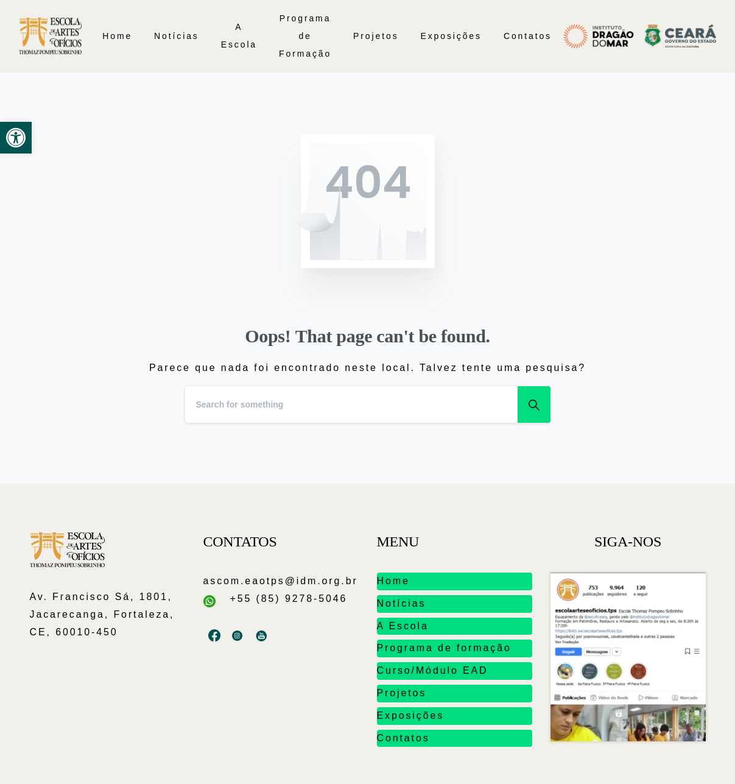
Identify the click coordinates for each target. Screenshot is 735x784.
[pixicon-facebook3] (215, 636)
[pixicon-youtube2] (262, 636)
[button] (16, 138)
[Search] (351, 404)
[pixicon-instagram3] (238, 636)
